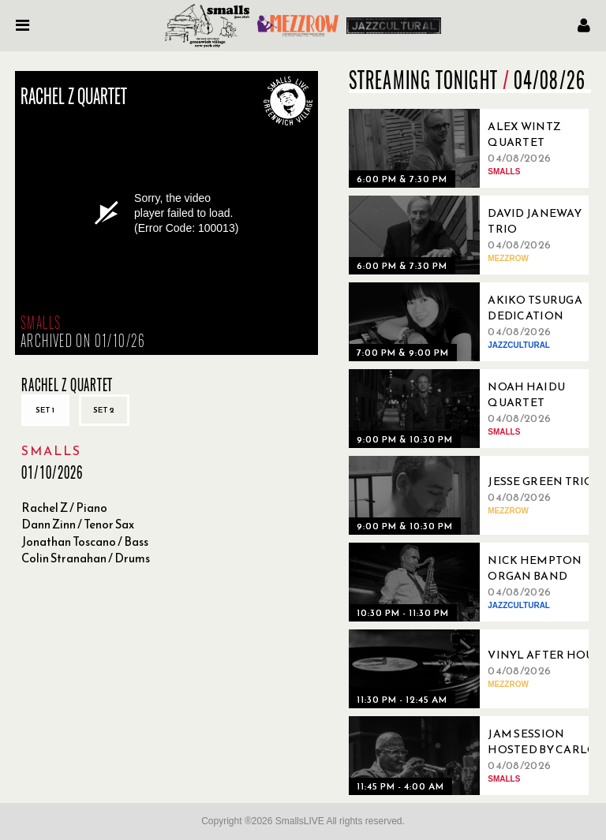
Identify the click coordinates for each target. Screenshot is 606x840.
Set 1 (45, 410)
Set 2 (104, 410)
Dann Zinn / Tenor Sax (77, 524)
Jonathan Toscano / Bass (84, 541)
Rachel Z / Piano (64, 507)
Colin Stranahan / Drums (85, 558)
